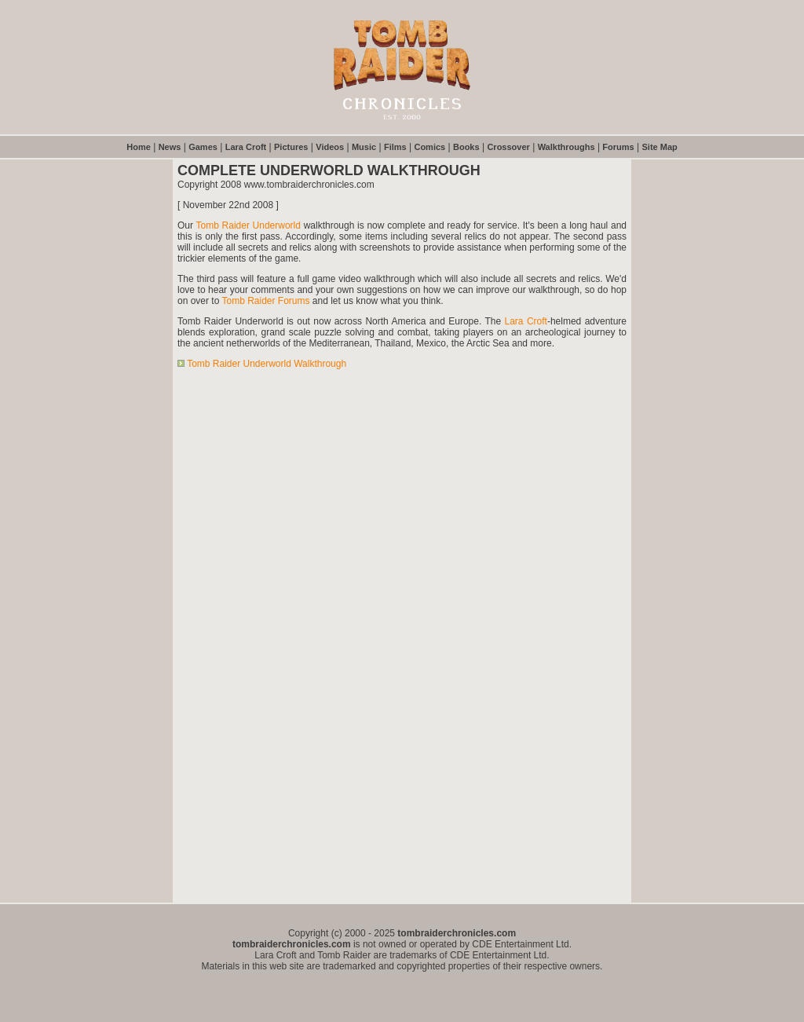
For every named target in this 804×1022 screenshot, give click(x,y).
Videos (330, 147)
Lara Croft (246, 147)
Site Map (660, 147)
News (170, 147)
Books (466, 147)
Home (138, 147)
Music (364, 147)
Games (202, 147)
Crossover (508, 147)
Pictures (291, 147)
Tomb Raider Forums (265, 300)
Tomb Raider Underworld (248, 225)
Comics (429, 147)
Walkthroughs (566, 147)
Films (395, 147)
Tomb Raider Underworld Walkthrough (266, 363)
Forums (618, 147)
